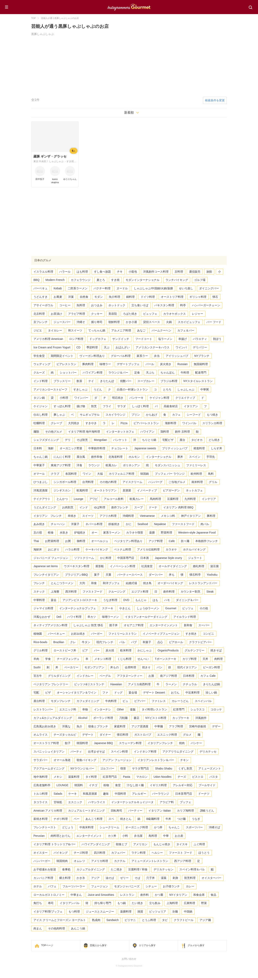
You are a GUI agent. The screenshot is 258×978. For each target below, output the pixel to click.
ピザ (48, 692)
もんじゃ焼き (161, 844)
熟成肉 (96, 920)
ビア (85, 650)
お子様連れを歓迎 (44, 869)
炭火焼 (110, 650)
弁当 (157, 355)
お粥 (68, 541)
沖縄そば (214, 827)
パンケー (196, 743)
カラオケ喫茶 (134, 532)
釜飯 (133, 709)
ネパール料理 (93, 524)
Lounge (78, 498)
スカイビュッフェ (189, 322)
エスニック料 (67, 709)
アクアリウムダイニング (178, 751)
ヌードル (122, 288)
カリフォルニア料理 (121, 473)
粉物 (106, 785)
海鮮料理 (170, 423)
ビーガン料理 (211, 667)
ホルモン (134, 456)
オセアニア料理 (134, 625)
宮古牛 (37, 675)
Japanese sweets (145, 448)
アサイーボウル (43, 305)
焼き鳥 (147, 583)
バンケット (120, 439)
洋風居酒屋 (40, 490)
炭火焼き (165, 364)
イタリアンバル (69, 903)
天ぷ (106, 347)
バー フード (213, 322)
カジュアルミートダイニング (86, 810)
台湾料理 (88, 482)
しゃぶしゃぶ (185, 389)
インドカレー (85, 675)
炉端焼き (79, 532)
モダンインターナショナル (142, 279)
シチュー (151, 886)
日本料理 (188, 675)
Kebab (58, 288)
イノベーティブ (147, 490)
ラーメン (171, 684)
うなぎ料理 (110, 600)
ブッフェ (185, 802)
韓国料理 (82, 743)
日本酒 (144, 558)
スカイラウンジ (115, 414)
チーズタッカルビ (65, 734)
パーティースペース (130, 574)
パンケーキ (136, 397)
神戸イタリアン (191, 515)
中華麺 (158, 726)
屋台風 (81, 456)
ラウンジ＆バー (118, 372)
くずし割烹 (185, 768)
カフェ (176, 414)
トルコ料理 (40, 793)
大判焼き (73, 423)
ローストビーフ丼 (65, 650)
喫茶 (123, 768)
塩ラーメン (165, 339)
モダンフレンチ (61, 701)
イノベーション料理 (122, 566)
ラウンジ (94, 465)
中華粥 (204, 389)
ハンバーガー (41, 861)
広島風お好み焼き (44, 726)
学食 (48, 658)
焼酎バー (125, 381)
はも (155, 600)
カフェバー (118, 852)
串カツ (91, 616)
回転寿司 (116, 810)
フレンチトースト (44, 827)
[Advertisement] (129, 66)
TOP (33, 18)
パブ (134, 642)
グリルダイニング (59, 675)
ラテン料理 (138, 852)
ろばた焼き (130, 313)
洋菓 (71, 296)
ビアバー (140, 701)
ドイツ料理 (148, 296)
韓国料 (78, 785)
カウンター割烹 (190, 591)
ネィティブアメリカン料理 (50, 625)
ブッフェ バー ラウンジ (170, 473)
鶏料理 (164, 431)
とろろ (167, 389)
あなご (141, 330)
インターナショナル (158, 456)
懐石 (215, 296)
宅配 (36, 692)
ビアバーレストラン (146, 423)
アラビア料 (167, 802)
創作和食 (96, 456)
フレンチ (39, 583)
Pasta (126, 776)
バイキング (61, 852)
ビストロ (197, 776)
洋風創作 (201, 717)
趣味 (106, 793)
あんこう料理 (93, 818)
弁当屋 (138, 835)
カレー (190, 886)
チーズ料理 (81, 852)
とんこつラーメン (62, 583)
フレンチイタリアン (46, 574)
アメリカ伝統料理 (148, 549)
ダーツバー (156, 574)
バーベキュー (56, 633)
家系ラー (142, 355)
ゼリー (124, 877)
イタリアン (191, 406)
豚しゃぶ (59, 414)
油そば (110, 877)
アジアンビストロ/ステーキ (79, 600)
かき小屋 (131, 322)
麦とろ (101, 279)
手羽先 (210, 456)
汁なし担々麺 (135, 785)
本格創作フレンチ (206, 541)
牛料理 (185, 372)
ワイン (87, 473)
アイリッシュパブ (177, 355)
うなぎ (196, 818)
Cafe (172, 541)
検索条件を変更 (215, 100)
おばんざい (122, 347)
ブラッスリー (62, 381)
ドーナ (153, 507)
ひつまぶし (40, 482)
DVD (126, 600)
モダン (98, 296)
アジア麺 (205, 920)
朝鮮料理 (114, 322)
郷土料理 (65, 877)
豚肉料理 (88, 364)
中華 (166, 835)
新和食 (188, 625)
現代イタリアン (187, 667)
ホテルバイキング (194, 549)
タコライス (40, 802)
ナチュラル (190, 684)
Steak (210, 591)
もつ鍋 (121, 903)
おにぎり (53, 549)
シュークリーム (109, 827)
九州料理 (190, 498)
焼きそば (216, 650)
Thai (36, 541)
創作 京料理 (182, 431)
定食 (137, 372)
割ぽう (217, 339)
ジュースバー (62, 322)
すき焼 (115, 279)
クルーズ (39, 372)
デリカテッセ (208, 751)
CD (78, 347)
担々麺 (185, 541)
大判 (82, 583)
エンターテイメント (89, 835)
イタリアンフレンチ (160, 743)
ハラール (65, 271)
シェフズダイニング (46, 439)
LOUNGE (62, 785)
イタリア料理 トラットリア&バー (54, 844)
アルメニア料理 (121, 330)
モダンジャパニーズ (126, 886)
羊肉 (36, 658)
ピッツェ (188, 608)
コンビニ (208, 633)
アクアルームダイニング (48, 768)
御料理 (81, 541)
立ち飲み (154, 903)
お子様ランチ (171, 886)
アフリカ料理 (108, 515)
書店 (136, 717)
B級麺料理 (152, 818)
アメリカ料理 (99, 861)
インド (83, 507)
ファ (105, 692)
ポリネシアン (131, 465)
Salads (58, 793)
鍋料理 (130, 296)
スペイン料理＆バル (192, 869)
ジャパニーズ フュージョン (50, 558)
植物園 (37, 633)
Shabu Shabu (163, 768)
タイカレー (55, 330)
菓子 (97, 574)
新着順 (129, 112)
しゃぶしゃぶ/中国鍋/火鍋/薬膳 (153, 288)
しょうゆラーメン (148, 608)
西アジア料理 (182, 861)
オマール (39, 473)
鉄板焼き (114, 524)
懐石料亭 (195, 574)
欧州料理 (196, 473)
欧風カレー (137, 498)
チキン (184, 760)
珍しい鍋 (211, 692)
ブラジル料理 (168, 381)
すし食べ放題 (102, 271)
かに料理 (105, 558)
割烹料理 (190, 877)
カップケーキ (180, 717)
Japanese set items (45, 566)
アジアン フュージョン (116, 760)
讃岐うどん (207, 810)
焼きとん (125, 818)
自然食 (84, 296)
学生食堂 (39, 355)
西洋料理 (71, 591)
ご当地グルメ (177, 482)
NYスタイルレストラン (198, 381)
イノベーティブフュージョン (161, 633)
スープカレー (145, 381)
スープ (138, 507)
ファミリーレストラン (122, 633)
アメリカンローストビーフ (50, 389)
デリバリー (200, 347)
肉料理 (218, 658)
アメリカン (140, 844)
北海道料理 (115, 456)
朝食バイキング (86, 760)
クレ (73, 642)
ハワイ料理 (74, 616)
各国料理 (71, 473)
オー (94, 532)
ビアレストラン (66, 364)
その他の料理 (108, 482)
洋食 (79, 465)
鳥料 (211, 473)
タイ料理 (91, 776)
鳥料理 (153, 835)
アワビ (93, 498)
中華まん (76, 894)
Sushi (37, 667)
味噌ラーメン (110, 616)
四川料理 (99, 852)
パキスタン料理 (164, 305)
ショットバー (68, 372)
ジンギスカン (62, 490)
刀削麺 (123, 717)
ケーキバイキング (96, 549)
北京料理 (39, 313)
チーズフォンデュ (68, 658)
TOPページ (47, 945)
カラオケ (171, 549)
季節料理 (92, 347)
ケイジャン (40, 406)
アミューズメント (209, 768)
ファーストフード (183, 524)
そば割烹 (82, 439)
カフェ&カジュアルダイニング (52, 717)
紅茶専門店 (110, 776)
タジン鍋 (39, 397)
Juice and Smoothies (101, 894)
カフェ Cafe (207, 675)
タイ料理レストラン (154, 709)
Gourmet (170, 608)
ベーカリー (71, 667)
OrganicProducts (168, 650)
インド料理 (40, 381)
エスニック (75, 802)
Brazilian (58, 642)
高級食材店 (171, 406)
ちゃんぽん (167, 372)
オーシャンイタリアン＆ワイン (76, 692)
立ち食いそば (139, 305)
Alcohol (82, 717)
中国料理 (120, 793)
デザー (216, 726)
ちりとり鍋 (149, 439)
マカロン (142, 776)
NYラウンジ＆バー (82, 768)
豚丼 (180, 456)
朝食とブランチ (98, 726)
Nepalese (160, 524)
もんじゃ (141, 600)
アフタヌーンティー (129, 675)
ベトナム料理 (122, 549)
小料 (125, 835)
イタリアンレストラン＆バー (155, 760)
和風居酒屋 (90, 793)
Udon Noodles (163, 776)
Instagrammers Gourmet (129, 7)
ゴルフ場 (199, 279)
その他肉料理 (56, 928)
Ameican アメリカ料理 (47, 810)
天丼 (205, 658)
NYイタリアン (178, 894)
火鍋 (169, 322)
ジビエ (37, 330)
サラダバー (40, 760)
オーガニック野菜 (71, 448)
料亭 (183, 305)
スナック (39, 591)
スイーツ (88, 515)
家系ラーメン (111, 532)
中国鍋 (188, 911)
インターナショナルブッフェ (77, 608)
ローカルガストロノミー (48, 894)
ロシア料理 (76, 339)
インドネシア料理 (145, 751)
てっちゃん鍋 (96, 330)
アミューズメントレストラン (149, 861)
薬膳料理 (125, 911)
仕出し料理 (40, 414)
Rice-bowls (40, 642)
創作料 (144, 894)
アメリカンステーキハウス (153, 347)
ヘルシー (157, 852)
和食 (94, 583)
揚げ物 (81, 406)
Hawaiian (116, 684)
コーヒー (65, 305)
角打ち (37, 903)
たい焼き (137, 903)
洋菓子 (75, 524)
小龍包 (133, 271)
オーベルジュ (99, 541)
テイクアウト (41, 498)
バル (122, 642)
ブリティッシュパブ (174, 448)
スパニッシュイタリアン (48, 751)
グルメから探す (196, 945)
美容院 (112, 313)
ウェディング (41, 364)
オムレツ (79, 861)
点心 (160, 642)
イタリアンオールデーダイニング (146, 616)
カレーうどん (180, 701)
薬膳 (152, 532)
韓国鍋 (144, 473)
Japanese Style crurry (168, 558)
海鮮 (51, 448)
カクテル (119, 861)
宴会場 (133, 692)
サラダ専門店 (140, 768)
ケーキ (72, 793)
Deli (58, 616)
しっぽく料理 (140, 406)
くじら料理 (124, 658)
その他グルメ (53, 431)
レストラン (127, 894)
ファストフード (92, 591)
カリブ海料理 (185, 810)
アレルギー (139, 793)
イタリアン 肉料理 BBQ (178, 507)
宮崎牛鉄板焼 (197, 726)
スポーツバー (194, 827)
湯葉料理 (73, 776)
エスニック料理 (167, 734)
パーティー (135, 810)
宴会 (53, 600)
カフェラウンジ (81, 279)
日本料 (37, 448)
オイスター (40, 852)
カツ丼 (112, 835)
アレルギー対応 (182, 785)
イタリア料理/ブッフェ (47, 911)
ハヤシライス (96, 802)
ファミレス (159, 701)
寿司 (51, 903)
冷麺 (175, 911)
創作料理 (169, 591)
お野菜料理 (52, 541)
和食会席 (199, 894)
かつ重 (159, 894)
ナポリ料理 (61, 818)
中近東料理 (192, 692)
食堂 (118, 785)
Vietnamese (147, 515)
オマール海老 (62, 760)
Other (120, 709)
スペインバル (203, 701)
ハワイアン (147, 431)
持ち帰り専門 (102, 903)
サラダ (121, 406)
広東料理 (189, 903)
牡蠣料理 (39, 423)
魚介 (79, 726)
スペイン (194, 456)
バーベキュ (40, 288)
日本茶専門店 (183, 793)
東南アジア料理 (61, 465)
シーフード (194, 414)
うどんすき (40, 296)
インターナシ (102, 709)
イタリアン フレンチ (47, 515)
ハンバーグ (155, 482)
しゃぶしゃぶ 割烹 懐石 (88, 625)
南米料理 (197, 482)
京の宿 (37, 532)
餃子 (68, 743)
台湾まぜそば (96, 751)
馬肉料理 (155, 498)
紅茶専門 (178, 709)
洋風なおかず (41, 616)
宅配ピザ (168, 439)
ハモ (167, 600)
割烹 (94, 406)
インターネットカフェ (120, 431)
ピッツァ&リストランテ (89, 684)
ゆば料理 (99, 507)
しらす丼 (216, 448)
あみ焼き (39, 524)
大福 (100, 473)
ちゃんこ (174, 827)
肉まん (37, 928)
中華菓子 (39, 465)
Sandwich (112, 920)
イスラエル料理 (43, 271)
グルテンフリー (194, 650)
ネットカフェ (194, 490)
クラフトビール (184, 920)
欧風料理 (82, 490)
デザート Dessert (154, 692)
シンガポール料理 (65, 482)
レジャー (197, 313)
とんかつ (62, 498)
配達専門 (200, 372)
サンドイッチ (120, 339)
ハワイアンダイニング (96, 844)
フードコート (143, 339)
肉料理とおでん (60, 835)
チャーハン (58, 524)
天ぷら (150, 372)
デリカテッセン (163, 869)
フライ (107, 406)
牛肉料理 (111, 701)
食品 (213, 894)
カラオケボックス (174, 313)
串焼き (72, 515)
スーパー (204, 625)
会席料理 (130, 667)
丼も (172, 574)
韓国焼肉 (62, 861)
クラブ (55, 473)
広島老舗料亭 (41, 785)
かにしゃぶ (144, 650)
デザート (88, 734)
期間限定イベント (62, 355)
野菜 (204, 903)
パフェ (52, 886)
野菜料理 (166, 532)
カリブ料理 (189, 658)
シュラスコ (197, 709)
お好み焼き (78, 633)
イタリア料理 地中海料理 (84, 431)
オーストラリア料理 (46, 743)
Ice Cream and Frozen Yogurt (51, 347)
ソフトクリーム (84, 558)
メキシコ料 (168, 515)
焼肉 (182, 743)
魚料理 (81, 305)
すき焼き (191, 633)
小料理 (64, 397)
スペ (111, 818)
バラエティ (200, 339)
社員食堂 (147, 566)
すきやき (91, 423)
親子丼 (113, 625)
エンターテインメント (164, 625)
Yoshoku (212, 574)
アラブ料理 (176, 726)
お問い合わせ (129, 958)
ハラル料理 (72, 549)
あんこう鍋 (78, 928)
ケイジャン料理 (159, 397)
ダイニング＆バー (187, 600)
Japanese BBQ (103, 743)
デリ (68, 439)
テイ (91, 381)
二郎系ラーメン (77, 288)
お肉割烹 (67, 507)
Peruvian (39, 835)
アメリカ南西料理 (139, 684)
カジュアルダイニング (91, 869)
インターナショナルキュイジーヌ (132, 802)
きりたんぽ (107, 381)
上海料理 (172, 903)
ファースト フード (180, 852)
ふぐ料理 (199, 844)
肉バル (205, 524)
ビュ (125, 701)
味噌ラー (105, 364)
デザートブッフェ (128, 364)
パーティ (76, 751)
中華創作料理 (96, 448)
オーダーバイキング (170, 583)
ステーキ (107, 608)
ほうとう (204, 852)
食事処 (66, 869)
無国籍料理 (201, 364)
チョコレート (119, 448)
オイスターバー (211, 877)
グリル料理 (40, 650)
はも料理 (82, 271)
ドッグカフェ (97, 339)
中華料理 (39, 600)
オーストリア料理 (172, 296)
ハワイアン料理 (92, 372)
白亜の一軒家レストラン (132, 389)
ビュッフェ (150, 313)
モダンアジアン (94, 667)
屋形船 (99, 566)
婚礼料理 (198, 566)
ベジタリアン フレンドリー (50, 684)
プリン (135, 414)
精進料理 (199, 448)
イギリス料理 (158, 785)
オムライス (40, 734)
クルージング (116, 591)
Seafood (142, 524)
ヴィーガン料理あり (92, 355)
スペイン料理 (119, 751)
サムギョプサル (90, 414)
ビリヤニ (130, 920)
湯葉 (163, 877)
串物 (85, 709)
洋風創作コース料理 (156, 271)
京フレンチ (40, 322)
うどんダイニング (44, 507)
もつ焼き (212, 414)
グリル (213, 482)
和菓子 (147, 642)
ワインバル (189, 423)
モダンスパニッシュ (167, 465)
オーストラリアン (105, 490)
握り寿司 (96, 322)
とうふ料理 (149, 920)
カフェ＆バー (185, 330)
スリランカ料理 (212, 423)
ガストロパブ (142, 734)
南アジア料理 (168, 675)
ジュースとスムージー (100, 911)
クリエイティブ (185, 397)
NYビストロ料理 (155, 717)
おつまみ (96, 305)
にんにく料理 (62, 456)
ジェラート (195, 558)
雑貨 (140, 911)
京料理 (179, 271)
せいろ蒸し (186, 288)
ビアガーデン (171, 490)
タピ (165, 920)
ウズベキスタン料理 (76, 566)
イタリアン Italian (159, 810)
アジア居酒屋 (139, 726)
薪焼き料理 (40, 818)
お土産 (179, 835)
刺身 (175, 877)
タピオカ (197, 439)
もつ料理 (74, 911)
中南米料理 (86, 827)
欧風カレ (111, 465)
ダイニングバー (209, 288)
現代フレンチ (104, 642)
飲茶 (79, 381)
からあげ (151, 414)
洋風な (66, 726)
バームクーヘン (161, 330)
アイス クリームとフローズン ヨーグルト (59, 920)
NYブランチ (201, 355)
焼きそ (146, 667)
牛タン (86, 642)
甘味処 (58, 802)
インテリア (209, 498)
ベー (76, 818)
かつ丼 (158, 827)
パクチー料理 (102, 288)
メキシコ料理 (102, 658)
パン (159, 667)
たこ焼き (116, 869)
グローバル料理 (121, 355)
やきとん (125, 608)
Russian (182, 364)
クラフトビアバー (200, 642)
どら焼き (214, 439)
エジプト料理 (139, 591)
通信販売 (194, 271)
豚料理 (211, 515)
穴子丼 (150, 877)
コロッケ (216, 709)
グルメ (187, 734)
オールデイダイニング (173, 566)
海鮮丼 (37, 549)
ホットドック (116, 305)
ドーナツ (203, 793)
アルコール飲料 (114, 498)
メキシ (58, 776)
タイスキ (182, 844)
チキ (120, 271)
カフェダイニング (88, 701)
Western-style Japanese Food (197, 532)
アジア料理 (156, 541)
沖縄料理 (128, 515)
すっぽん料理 (62, 406)
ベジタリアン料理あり (128, 541)
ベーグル (105, 675)
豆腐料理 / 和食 (138, 869)
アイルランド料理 (184, 616)
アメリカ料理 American (48, 339)
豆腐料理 (172, 498)
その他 (204, 608)
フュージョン (99, 886)
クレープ (56, 423)
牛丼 (168, 818)
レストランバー (43, 709)
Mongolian (100, 439)
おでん (175, 692)
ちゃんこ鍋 (40, 456)
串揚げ (182, 339)
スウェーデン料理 (130, 743)
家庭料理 (119, 726)
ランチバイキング (176, 279)
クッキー (96, 313)
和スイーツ (75, 330)
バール (150, 364)
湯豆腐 (214, 566)
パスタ (213, 776)
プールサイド (207, 785)
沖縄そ (81, 322)
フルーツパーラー (73, 886)
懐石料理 (122, 734)
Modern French (55, 279)
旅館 (209, 271)
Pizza (124, 423)
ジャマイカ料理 (43, 608)
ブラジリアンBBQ (76, 574)
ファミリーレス (196, 465)
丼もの (114, 667)
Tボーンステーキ (165, 658)
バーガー (96, 633)
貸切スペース (151, 322)
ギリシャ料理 (197, 296)
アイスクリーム (132, 482)
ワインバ (181, 347)
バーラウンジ (160, 793)
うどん (98, 389)
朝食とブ (121, 844)
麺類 (36, 431)
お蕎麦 (58, 296)
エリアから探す (147, 945)
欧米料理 (125, 650)
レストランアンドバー (203, 583)
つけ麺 (181, 818)
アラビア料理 (76, 313)
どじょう (67, 827)
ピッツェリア (157, 911)
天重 (108, 574)
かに (128, 524)
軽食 (51, 532)
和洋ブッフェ (111, 583)
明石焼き (117, 397)
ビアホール (176, 642)
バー (97, 650)
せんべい (143, 658)
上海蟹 (55, 591)
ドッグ (118, 692)
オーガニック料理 (136, 827)
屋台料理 (39, 701)
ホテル (37, 886)
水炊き (64, 532)
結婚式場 (131, 583)
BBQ (36, 279)
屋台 (182, 439)
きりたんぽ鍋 (211, 684)
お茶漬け (56, 313)
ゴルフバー (107, 768)
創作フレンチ (119, 507)
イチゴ (93, 785)
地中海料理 (40, 776)
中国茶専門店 (125, 558)
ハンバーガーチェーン (206, 305)
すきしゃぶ (80, 389)
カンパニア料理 (43, 877)
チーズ (182, 776)
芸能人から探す (98, 945)
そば (137, 877)
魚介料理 (114, 296)
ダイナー (105, 734)
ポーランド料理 (103, 717)
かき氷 (81, 877)
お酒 (151, 675)
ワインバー (81, 397)
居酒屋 (127, 490)
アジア (95, 877)
